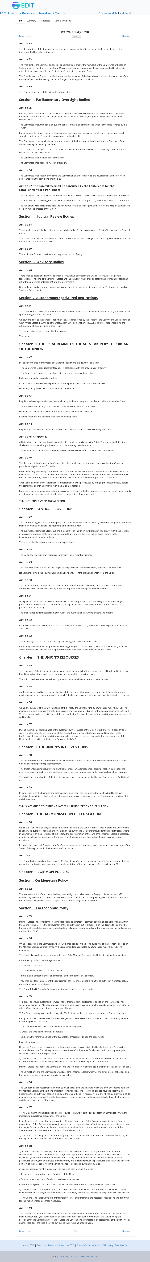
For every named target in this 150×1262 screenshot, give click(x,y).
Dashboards (121, 1245)
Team (39, 1245)
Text (19, 20)
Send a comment (63, 20)
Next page (126, 36)
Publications (50, 1245)
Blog (110, 1245)
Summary (31, 20)
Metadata (45, 20)
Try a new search (107, 13)
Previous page (25, 36)
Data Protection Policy (92, 1256)
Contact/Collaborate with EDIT (91, 1245)
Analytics (125, 13)
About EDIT (28, 1245)
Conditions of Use (76, 1256)
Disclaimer (64, 1256)
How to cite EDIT (66, 1245)
